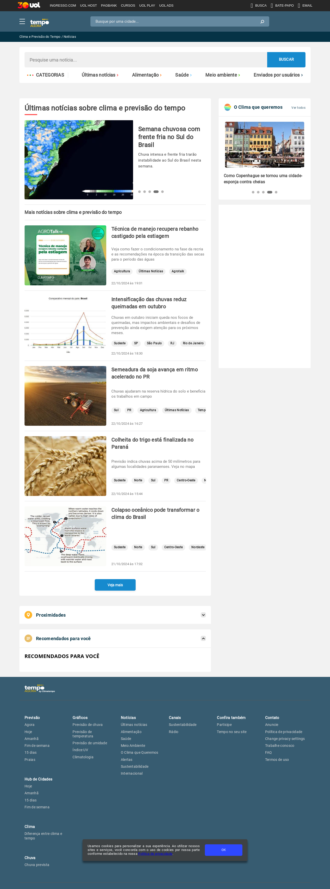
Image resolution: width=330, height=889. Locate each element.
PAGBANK (109, 5)
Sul (116, 410)
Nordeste (197, 547)
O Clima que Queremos (139, 752)
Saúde (183, 75)
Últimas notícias (100, 75)
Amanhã (32, 739)
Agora (30, 725)
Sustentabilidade (135, 766)
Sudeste (119, 343)
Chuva (30, 858)
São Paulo (154, 343)
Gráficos (80, 717)
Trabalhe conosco (279, 746)
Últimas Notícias (151, 271)
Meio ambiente (222, 75)
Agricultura (122, 271)
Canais (175, 717)
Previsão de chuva (88, 725)
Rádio (174, 732)
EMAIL (305, 5)
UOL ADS (166, 5)
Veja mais (115, 585)
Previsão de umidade (90, 743)
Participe (224, 725)
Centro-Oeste (186, 480)
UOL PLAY (147, 5)
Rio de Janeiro (193, 343)
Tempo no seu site (231, 732)
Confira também (231, 717)
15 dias (31, 752)
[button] (139, 191)
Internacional (132, 773)
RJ (172, 343)
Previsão (32, 717)
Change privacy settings (285, 739)
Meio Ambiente (133, 746)
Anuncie (271, 725)
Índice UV (80, 750)
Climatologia (83, 757)
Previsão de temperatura (83, 734)
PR (129, 410)
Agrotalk (178, 271)
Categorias (45, 75)
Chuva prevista (37, 865)
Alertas (127, 760)
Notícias (128, 717)
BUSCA (259, 5)
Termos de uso (277, 760)
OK (223, 850)
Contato (272, 717)
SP (136, 343)
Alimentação (147, 75)
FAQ (268, 752)
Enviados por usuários (278, 75)
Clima (30, 826)
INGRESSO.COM (63, 5)
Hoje (28, 732)
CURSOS (128, 5)
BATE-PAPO (282, 5)
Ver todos (298, 107)
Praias (30, 760)
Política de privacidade (155, 854)
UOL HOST (88, 5)
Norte (138, 480)
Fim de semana (37, 746)
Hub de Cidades (38, 779)
